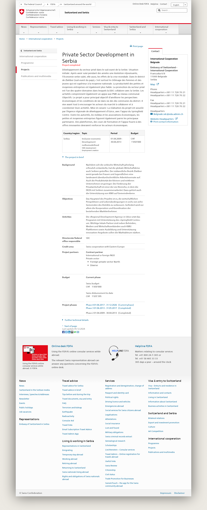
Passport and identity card (117, 393)
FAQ (64, 403)
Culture (151, 427)
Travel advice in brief (71, 390)
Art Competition (155, 431)
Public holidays (26, 407)
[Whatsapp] (75, 332)
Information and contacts (159, 393)
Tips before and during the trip (76, 394)
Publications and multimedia (161, 452)
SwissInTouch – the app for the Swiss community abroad (121, 484)
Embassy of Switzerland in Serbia (34, 424)
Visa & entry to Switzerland (115, 30)
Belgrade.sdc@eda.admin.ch (168, 114)
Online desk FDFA (62, 346)
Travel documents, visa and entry (77, 399)
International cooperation (166, 30)
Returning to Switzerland (73, 468)
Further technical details (76, 320)
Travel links (67, 425)
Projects (151, 448)
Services (96, 30)
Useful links (110, 461)
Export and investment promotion (163, 422)
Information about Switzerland (162, 402)
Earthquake (67, 412)
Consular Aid (68, 420)
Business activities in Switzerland (163, 406)
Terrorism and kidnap (72, 407)
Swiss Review (111, 466)
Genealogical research (115, 441)
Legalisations (111, 415)
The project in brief (74, 157)
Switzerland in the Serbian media (34, 390)
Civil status (110, 474)
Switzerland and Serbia (140, 30)
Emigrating (67, 450)
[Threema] (72, 332)
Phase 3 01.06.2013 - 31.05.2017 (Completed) (108, 308)
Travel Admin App (70, 434)
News (24, 30)
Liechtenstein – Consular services (120, 450)
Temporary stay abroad (72, 454)
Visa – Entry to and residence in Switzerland (162, 387)
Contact (153, 51)
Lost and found (112, 428)
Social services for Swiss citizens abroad (123, 410)
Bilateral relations (156, 418)
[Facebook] (63, 332)
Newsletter (24, 399)
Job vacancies (25, 412)
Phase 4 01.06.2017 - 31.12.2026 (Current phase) (110, 305)
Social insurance (112, 423)
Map (154, 84)
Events (22, 403)
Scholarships (111, 445)
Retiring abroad (69, 463)
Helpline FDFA (143, 346)
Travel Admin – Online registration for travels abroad (122, 455)
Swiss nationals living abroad (75, 472)
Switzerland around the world (77, 4)
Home (22, 39)
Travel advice (57, 30)
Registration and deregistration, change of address (124, 387)
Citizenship (110, 470)
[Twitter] (66, 332)
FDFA (52, 4)
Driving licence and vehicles (117, 402)
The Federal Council (33, 4)
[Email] (78, 332)
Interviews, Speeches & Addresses (34, 394)
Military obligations (114, 432)
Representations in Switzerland (76, 446)
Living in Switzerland (158, 397)
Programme (153, 443)
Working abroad (69, 459)
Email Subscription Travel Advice (77, 429)
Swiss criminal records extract (118, 437)
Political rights (111, 397)
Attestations (110, 419)
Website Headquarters (163, 118)
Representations (38, 30)
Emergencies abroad (114, 406)
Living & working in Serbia (77, 30)
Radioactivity (68, 416)
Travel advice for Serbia (72, 386)
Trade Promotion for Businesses (119, 479)
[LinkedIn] (69, 332)
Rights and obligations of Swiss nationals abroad (80, 478)
